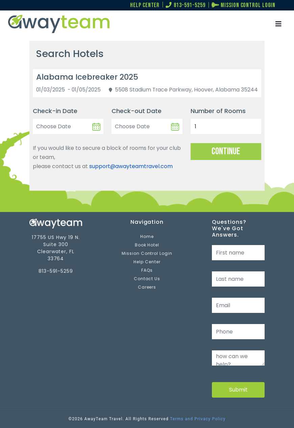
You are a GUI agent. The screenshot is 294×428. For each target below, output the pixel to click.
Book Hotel (147, 245)
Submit (238, 390)
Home (147, 236)
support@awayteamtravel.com (131, 166)
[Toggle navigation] (278, 24)
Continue (226, 151)
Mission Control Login (147, 253)
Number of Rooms (218, 111)
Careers (147, 287)
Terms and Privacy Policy (198, 419)
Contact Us (147, 279)
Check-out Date (137, 111)
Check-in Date (55, 111)
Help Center (147, 262)
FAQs (147, 270)
